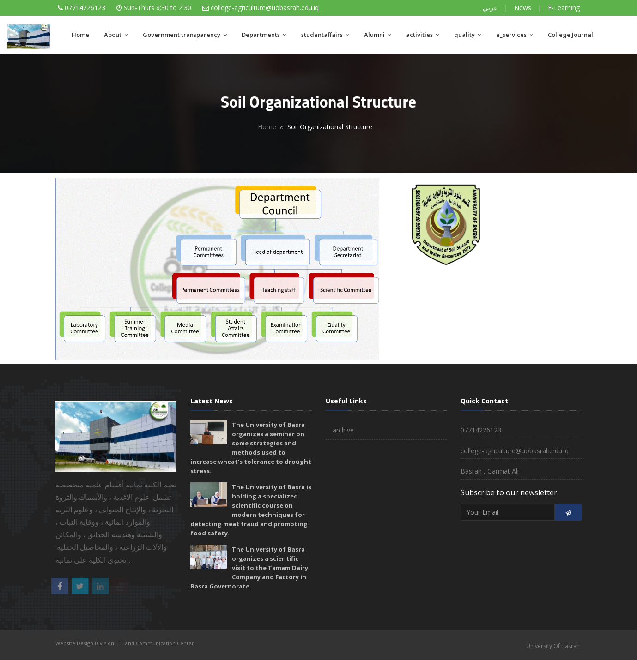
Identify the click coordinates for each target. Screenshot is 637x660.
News (522, 7)
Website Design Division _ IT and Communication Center (124, 643)
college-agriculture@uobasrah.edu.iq (265, 7)
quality (467, 34)
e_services (514, 34)
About (116, 34)
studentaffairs (325, 34)
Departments (264, 34)
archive (343, 430)
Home (80, 34)
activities (422, 34)
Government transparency (185, 34)
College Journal (570, 34)
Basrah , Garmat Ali (490, 471)
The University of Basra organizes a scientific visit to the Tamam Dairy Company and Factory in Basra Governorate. (249, 567)
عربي (490, 7)
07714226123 (85, 7)
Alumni (377, 34)
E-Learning (564, 7)
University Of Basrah (553, 646)
